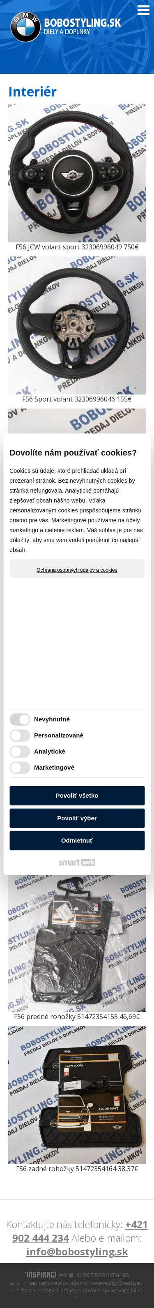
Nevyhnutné (52, 719)
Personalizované (58, 735)
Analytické (49, 751)
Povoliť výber (77, 818)
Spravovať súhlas (122, 1290)
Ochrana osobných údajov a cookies (77, 570)
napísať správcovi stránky (57, 1283)
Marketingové (54, 767)
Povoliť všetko (77, 795)
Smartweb (131, 1283)
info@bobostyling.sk (77, 1251)
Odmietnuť (77, 840)
